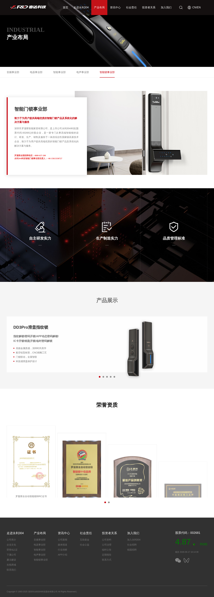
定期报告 (106, 554)
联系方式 (106, 559)
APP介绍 (62, 554)
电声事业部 (82, 72)
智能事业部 (59, 72)
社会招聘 (132, 544)
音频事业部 (13, 72)
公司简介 (11, 539)
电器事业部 (36, 72)
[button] (103, 377)
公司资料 (106, 539)
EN (199, 7)
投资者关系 (148, 7)
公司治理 (106, 544)
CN (194, 7)
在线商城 (11, 564)
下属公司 (11, 554)
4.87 (183, 542)
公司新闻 (62, 539)
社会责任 (131, 7)
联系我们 (11, 569)
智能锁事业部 (107, 72)
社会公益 (84, 544)
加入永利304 (133, 539)
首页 (65, 7)
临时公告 (106, 549)
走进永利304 (81, 7)
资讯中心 (115, 7)
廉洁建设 (11, 559)
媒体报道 (62, 544)
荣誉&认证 (12, 549)
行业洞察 (62, 549)
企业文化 (11, 544)
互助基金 (84, 539)
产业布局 (99, 7)
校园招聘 (132, 549)
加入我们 (166, 7)
